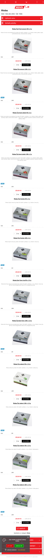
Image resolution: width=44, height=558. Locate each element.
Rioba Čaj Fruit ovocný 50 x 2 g (22, 29)
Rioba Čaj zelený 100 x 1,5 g (22, 403)
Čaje (17, 13)
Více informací (21, 549)
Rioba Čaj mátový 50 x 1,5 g (22, 445)
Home (2, 13)
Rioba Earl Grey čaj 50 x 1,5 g (22, 280)
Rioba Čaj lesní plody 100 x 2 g (22, 154)
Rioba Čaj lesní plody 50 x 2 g (22, 112)
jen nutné (10, 545)
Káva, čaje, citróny (10, 13)
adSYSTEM (35, 556)
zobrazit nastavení (12, 549)
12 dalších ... (22, 528)
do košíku (26, 65)
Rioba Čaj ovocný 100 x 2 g (22, 69)
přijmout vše (19, 545)
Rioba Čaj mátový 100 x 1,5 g (22, 485)
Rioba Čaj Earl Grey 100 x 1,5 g (22, 320)
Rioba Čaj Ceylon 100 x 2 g (22, 238)
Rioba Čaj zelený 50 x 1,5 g (22, 364)
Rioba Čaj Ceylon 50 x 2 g (22, 199)
